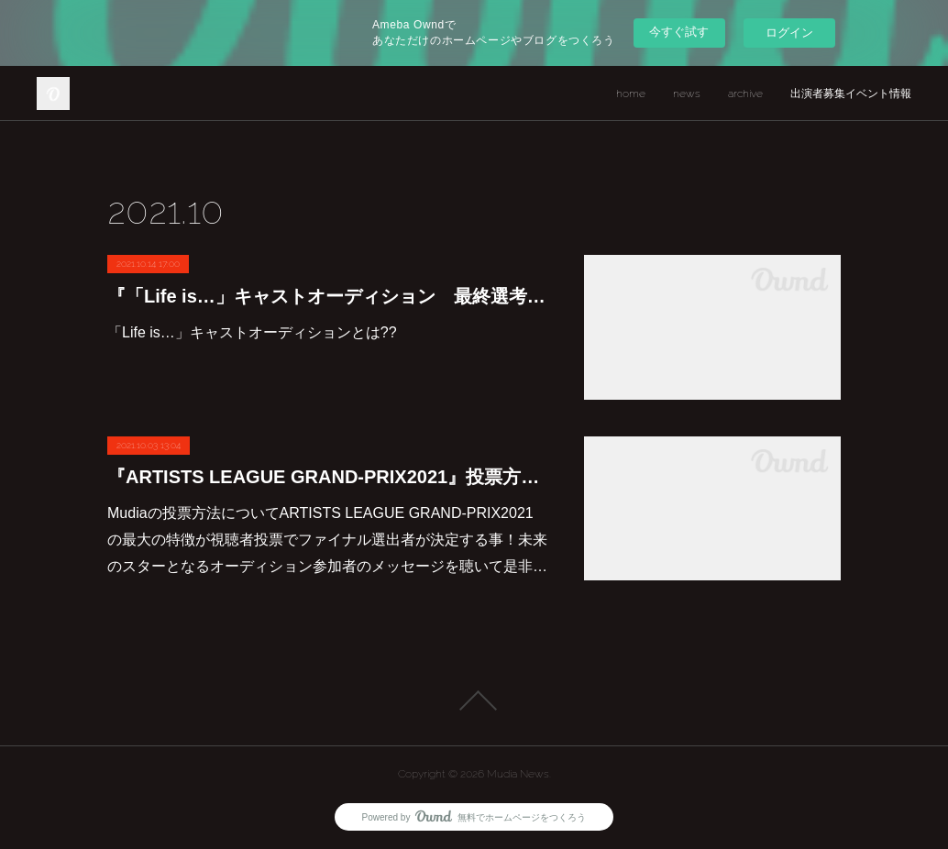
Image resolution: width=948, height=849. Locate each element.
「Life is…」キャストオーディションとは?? (252, 332)
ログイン (789, 32)
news (686, 93)
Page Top (474, 700)
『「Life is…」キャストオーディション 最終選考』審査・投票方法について (327, 296)
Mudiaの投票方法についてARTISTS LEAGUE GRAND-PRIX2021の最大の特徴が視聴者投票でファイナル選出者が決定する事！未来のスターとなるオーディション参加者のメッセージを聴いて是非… (327, 539)
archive (745, 93)
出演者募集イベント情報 (850, 93)
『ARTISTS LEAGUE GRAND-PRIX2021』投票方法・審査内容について (327, 477)
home (630, 93)
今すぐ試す (679, 32)
